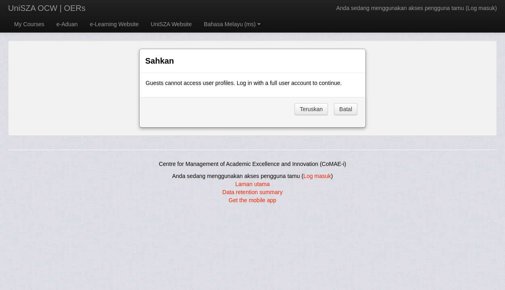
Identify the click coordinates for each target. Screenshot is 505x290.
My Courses (29, 24)
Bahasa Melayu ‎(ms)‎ (232, 24)
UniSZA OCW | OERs (47, 8)
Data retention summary (252, 192)
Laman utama (252, 184)
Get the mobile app (252, 200)
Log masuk (481, 8)
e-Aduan (67, 24)
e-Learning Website (114, 24)
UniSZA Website (171, 24)
